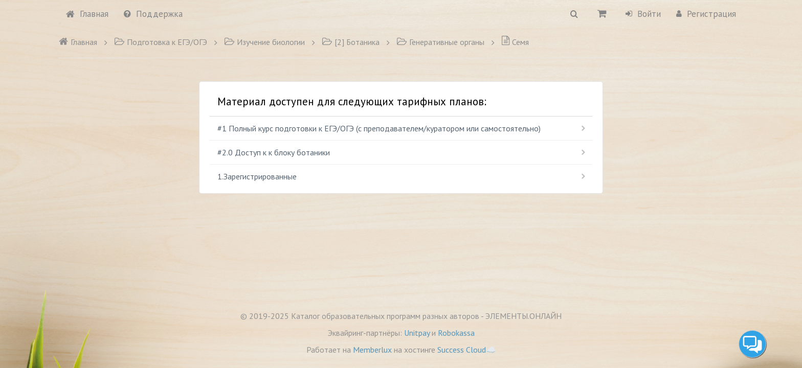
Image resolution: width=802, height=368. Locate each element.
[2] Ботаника (351, 42)
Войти (643, 13)
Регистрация (706, 13)
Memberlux (372, 349)
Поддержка (153, 13)
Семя (515, 42)
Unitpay (417, 333)
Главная (87, 13)
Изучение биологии (264, 42)
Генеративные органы (440, 42)
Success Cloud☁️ (466, 349)
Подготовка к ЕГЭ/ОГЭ (160, 42)
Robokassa (456, 333)
